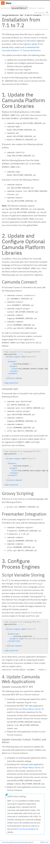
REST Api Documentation (25, 829)
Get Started (5, 8)
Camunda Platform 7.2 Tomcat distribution (21, 50)
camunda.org (6, 842)
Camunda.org (39, 13)
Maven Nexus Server (31, 709)
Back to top (44, 842)
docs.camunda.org (20, 842)
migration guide (30, 44)
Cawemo (40, 8)
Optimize (32, 8)
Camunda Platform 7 (19, 8)
